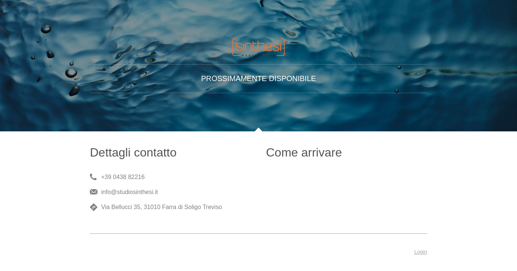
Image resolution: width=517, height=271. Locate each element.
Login (420, 252)
